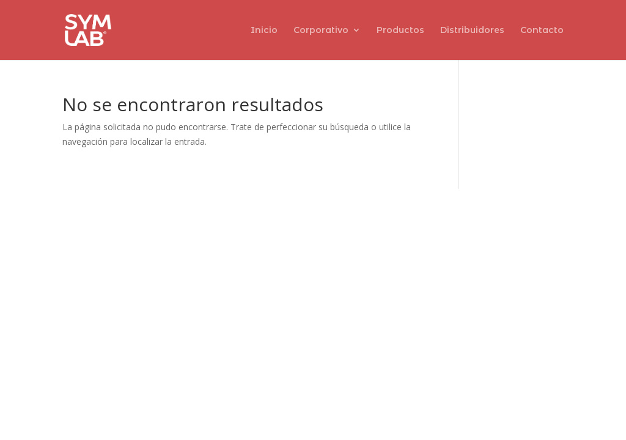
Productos (400, 30)
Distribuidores (472, 30)
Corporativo (320, 30)
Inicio (264, 30)
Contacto (542, 30)
